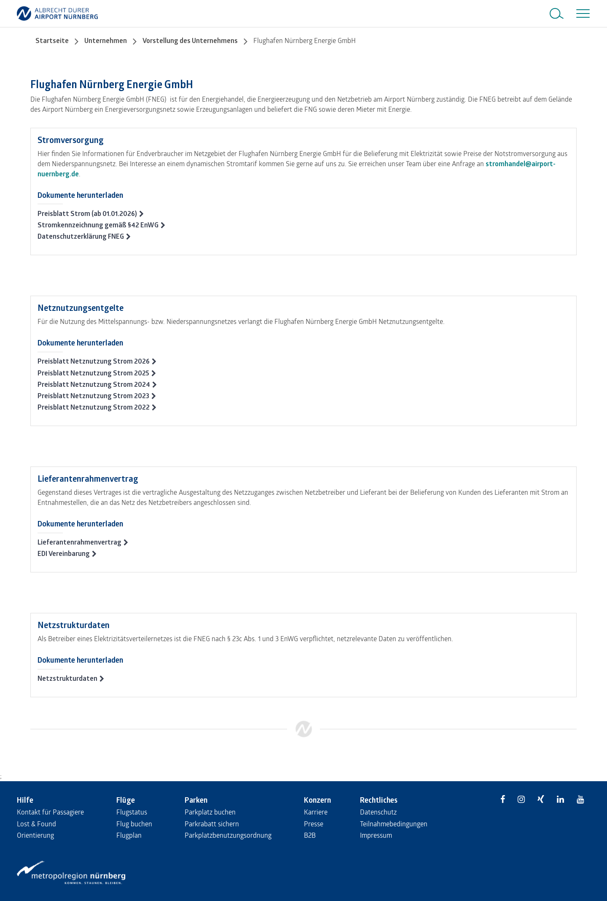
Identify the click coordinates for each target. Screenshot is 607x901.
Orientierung (35, 835)
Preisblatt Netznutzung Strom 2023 (93, 395)
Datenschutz (378, 811)
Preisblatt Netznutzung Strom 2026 (94, 361)
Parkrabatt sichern (212, 823)
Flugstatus (131, 811)
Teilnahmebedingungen (393, 823)
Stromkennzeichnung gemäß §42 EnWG (98, 224)
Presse (313, 823)
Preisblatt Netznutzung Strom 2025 (93, 373)
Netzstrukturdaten (67, 678)
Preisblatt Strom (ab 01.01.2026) (87, 213)
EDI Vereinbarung (64, 553)
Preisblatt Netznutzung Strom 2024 (94, 384)
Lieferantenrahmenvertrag (79, 542)
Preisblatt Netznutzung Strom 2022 (94, 407)
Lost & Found (36, 823)
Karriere (316, 811)
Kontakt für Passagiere (50, 811)
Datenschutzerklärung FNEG (81, 236)
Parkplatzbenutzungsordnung (228, 835)
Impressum (376, 835)
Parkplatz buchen (210, 811)
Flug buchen (134, 823)
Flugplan (129, 835)
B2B (310, 835)
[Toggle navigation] (581, 13)
